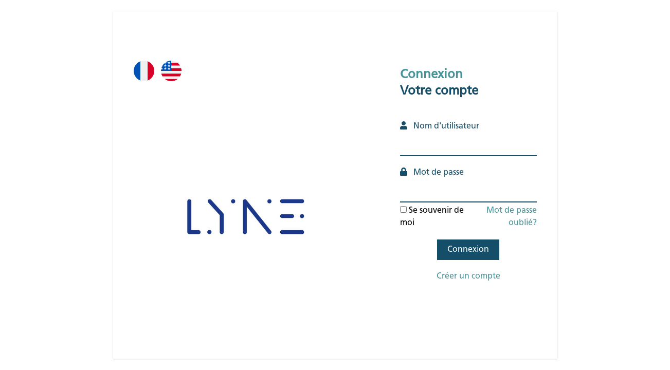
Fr (147, 86)
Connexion (468, 250)
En (179, 86)
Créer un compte (468, 276)
